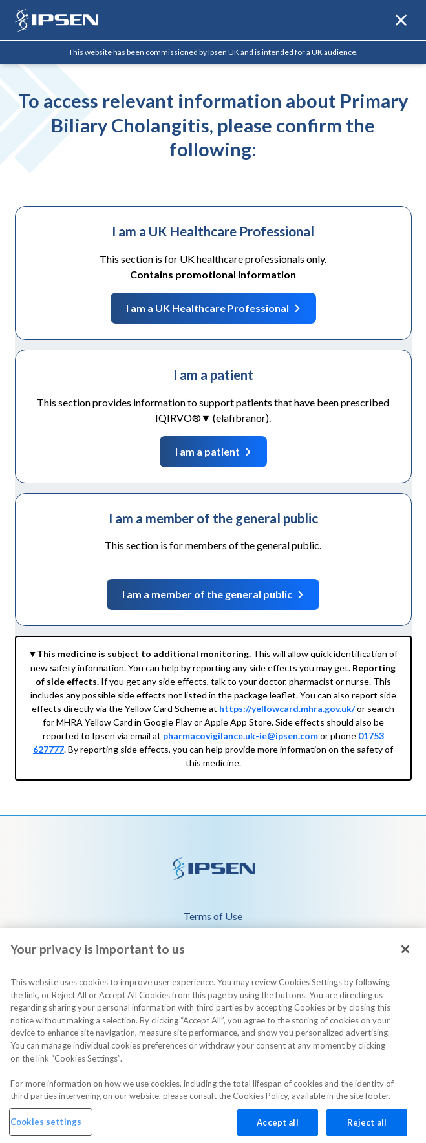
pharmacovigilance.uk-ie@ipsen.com (240, 735)
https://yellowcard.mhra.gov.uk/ (287, 708)
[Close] (405, 959)
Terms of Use (213, 916)
